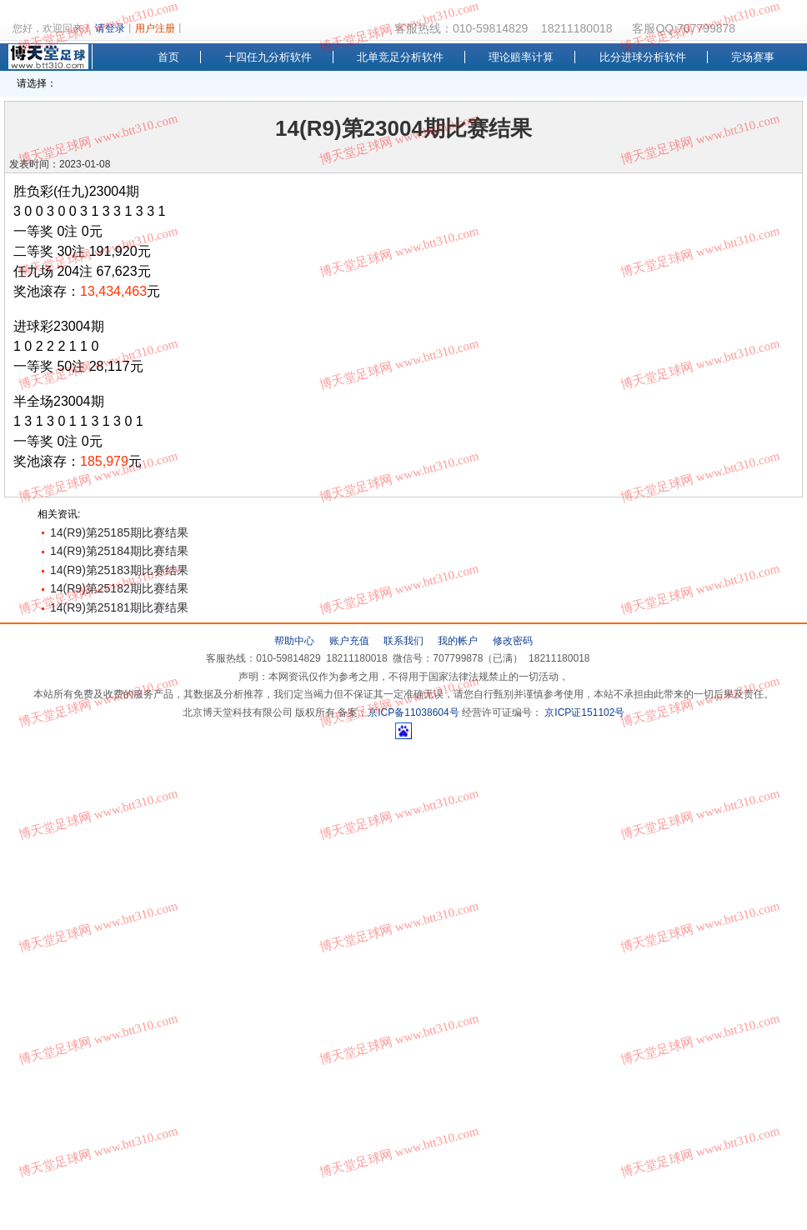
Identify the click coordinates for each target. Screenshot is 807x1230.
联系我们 (403, 641)
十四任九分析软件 (268, 57)
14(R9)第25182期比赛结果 (119, 588)
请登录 (110, 28)
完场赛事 (752, 57)
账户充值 (349, 641)
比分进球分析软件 (642, 57)
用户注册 (155, 28)
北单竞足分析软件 (400, 57)
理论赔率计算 (521, 57)
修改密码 (513, 641)
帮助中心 (294, 641)
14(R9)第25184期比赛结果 (119, 551)
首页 (168, 57)
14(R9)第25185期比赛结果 (119, 532)
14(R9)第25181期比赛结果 (119, 607)
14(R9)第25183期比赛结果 (119, 570)
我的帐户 (458, 641)
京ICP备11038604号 (413, 712)
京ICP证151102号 (583, 712)
